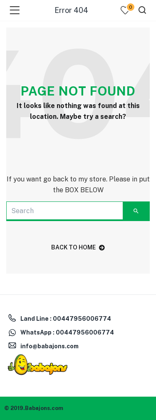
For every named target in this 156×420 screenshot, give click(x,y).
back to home (78, 247)
